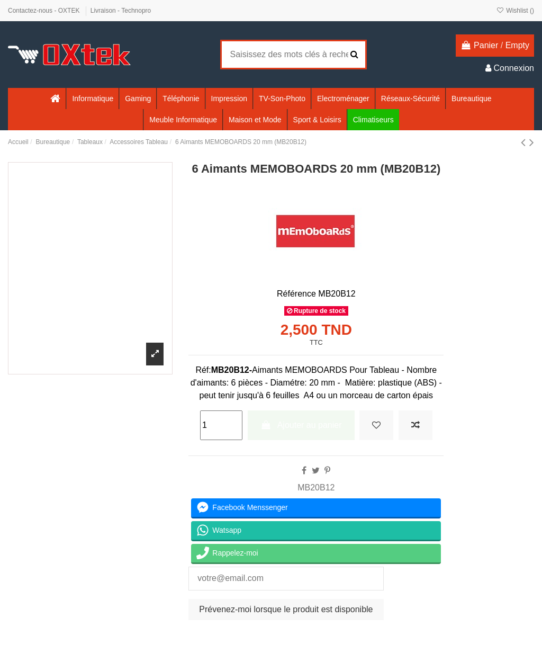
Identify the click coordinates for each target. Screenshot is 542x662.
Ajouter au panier (301, 425)
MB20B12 (316, 487)
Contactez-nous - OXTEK (45, 10)
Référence (296, 293)
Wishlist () (515, 10)
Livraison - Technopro (121, 10)
